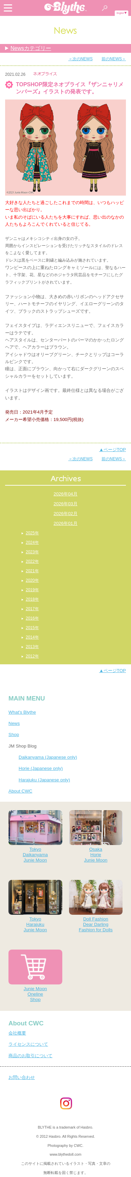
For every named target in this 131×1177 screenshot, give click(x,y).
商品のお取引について (30, 1055)
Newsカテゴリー (30, 48)
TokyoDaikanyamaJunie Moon (35, 836)
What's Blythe (22, 712)
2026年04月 (65, 493)
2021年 (32, 571)
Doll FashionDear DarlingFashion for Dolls (96, 906)
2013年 (32, 646)
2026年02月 (65, 513)
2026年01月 (65, 523)
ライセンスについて (28, 1044)
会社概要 (17, 1033)
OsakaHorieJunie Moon (96, 836)
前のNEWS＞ (114, 59)
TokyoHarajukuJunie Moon (35, 906)
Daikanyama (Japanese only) (48, 757)
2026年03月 (65, 503)
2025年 (32, 533)
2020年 (32, 580)
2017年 (32, 608)
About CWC (20, 791)
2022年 (32, 561)
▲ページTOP (112, 449)
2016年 (32, 618)
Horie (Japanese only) (41, 768)
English (120, 13)
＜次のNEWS (80, 59)
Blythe (65, 8)
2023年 (32, 552)
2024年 (32, 542)
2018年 (32, 599)
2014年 (32, 637)
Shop (13, 734)
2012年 (32, 656)
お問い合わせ (21, 1077)
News (14, 723)
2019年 (32, 589)
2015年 (32, 627)
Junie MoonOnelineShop (35, 976)
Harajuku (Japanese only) (44, 779)
